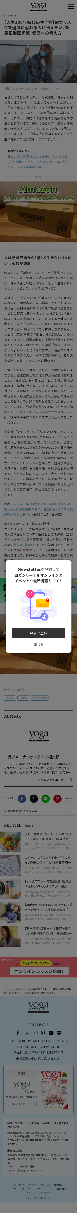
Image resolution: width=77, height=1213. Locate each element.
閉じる (38, 643)
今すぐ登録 (38, 632)
